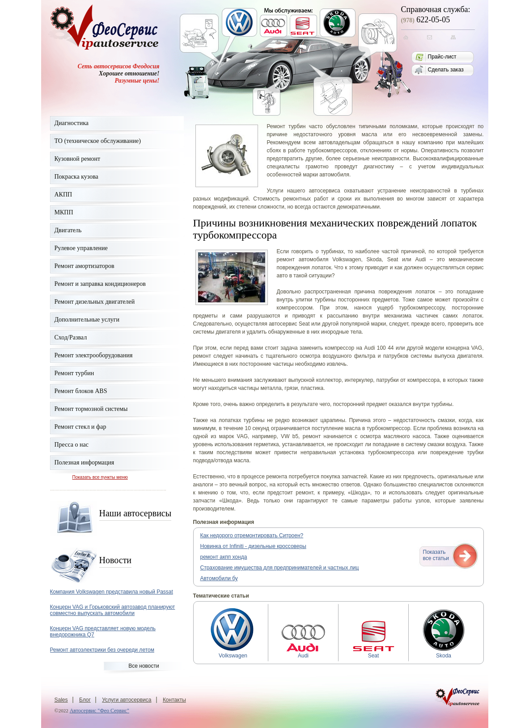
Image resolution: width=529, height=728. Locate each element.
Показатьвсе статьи (436, 555)
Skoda (443, 653)
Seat (373, 653)
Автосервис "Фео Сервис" (99, 710)
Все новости (143, 666)
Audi (303, 653)
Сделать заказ (446, 70)
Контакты (174, 700)
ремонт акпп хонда (223, 557)
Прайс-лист (442, 57)
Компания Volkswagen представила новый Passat (111, 592)
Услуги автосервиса (126, 700)
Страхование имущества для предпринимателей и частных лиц (279, 568)
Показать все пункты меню (100, 477)
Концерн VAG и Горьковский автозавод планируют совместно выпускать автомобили (112, 610)
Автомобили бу (219, 578)
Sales (61, 700)
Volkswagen (233, 653)
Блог (85, 700)
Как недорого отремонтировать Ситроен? (252, 535)
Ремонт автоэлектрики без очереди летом (102, 650)
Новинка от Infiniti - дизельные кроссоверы (253, 546)
